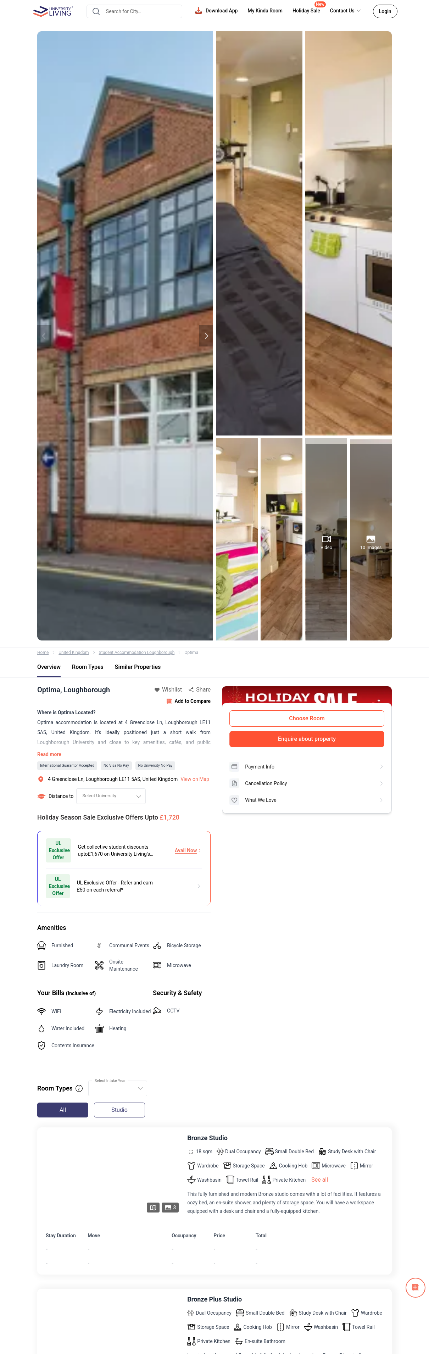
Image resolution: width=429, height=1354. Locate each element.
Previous (44, 335)
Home (43, 652)
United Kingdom (73, 652)
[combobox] (134, 11)
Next (206, 335)
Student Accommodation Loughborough (137, 652)
